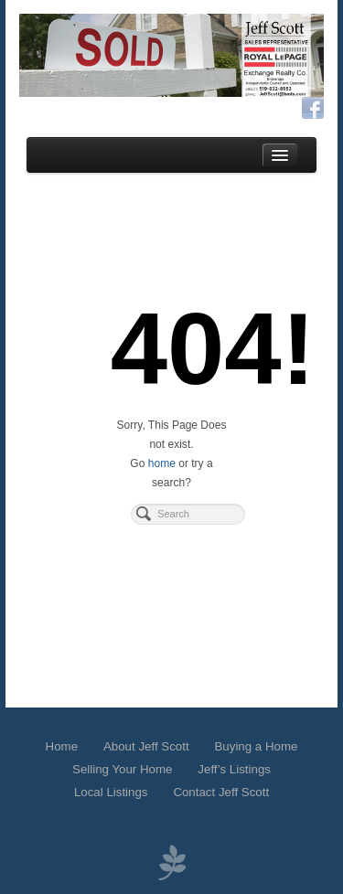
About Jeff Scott (146, 746)
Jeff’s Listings (234, 769)
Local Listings (111, 792)
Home (62, 746)
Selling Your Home (122, 769)
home (162, 463)
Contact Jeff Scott (221, 792)
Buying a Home (255, 746)
